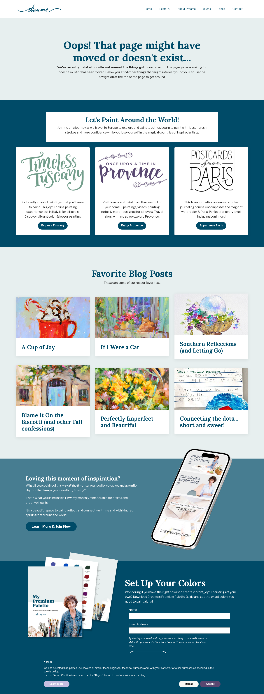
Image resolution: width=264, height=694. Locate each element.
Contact (237, 8)
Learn (164, 8)
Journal (207, 8)
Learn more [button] (57, 683)
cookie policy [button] (51, 671)
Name (133, 611)
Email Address (138, 625)
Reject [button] (189, 683)
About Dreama (187, 8)
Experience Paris (211, 226)
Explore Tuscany (52, 226)
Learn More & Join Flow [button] (51, 528)
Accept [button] (210, 683)
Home (148, 8)
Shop (222, 8)
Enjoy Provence (132, 226)
